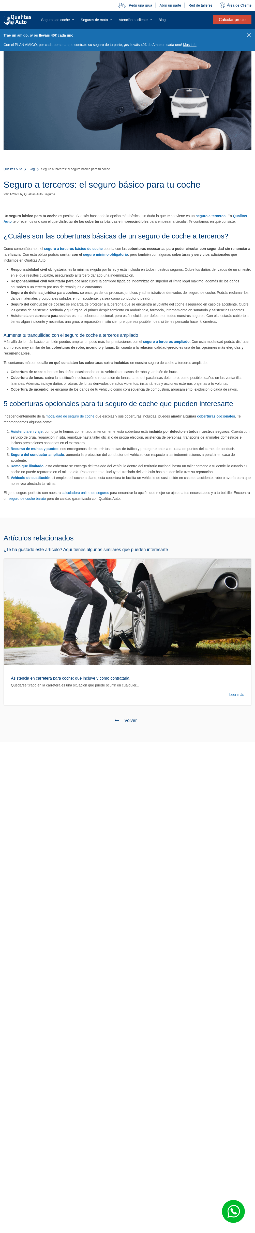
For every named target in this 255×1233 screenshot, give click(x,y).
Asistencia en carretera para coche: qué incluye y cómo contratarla (70, 678)
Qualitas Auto (13, 169)
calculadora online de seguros (85, 493)
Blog (31, 169)
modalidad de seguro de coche (70, 416)
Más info (190, 45)
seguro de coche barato (27, 499)
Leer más (236, 695)
